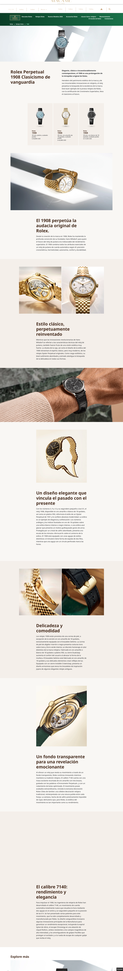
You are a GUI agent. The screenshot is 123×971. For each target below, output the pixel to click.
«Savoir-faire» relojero (88, 17)
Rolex (11, 24)
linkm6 (32, 9)
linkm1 (60, 9)
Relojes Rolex (40, 17)
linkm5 (21, 9)
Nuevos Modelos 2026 (55, 17)
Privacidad (119, 969)
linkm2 (71, 9)
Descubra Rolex (27, 17)
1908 (27, 24)
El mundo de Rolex (95, 19)
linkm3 (81, 9)
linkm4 (91, 9)
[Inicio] (15, 18)
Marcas (43, 9)
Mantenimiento (105, 17)
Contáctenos (109, 19)
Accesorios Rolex (71, 17)
